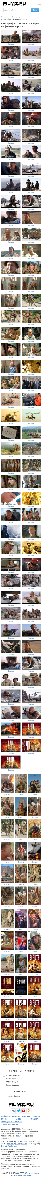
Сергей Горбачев (8, 1146)
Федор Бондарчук (13, 1085)
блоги (3, 1119)
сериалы (36, 1116)
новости (16, 1116)
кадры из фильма (13, 1096)
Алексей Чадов (12, 1082)
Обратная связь (31, 1173)
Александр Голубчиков (17, 1144)
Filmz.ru (18, 1136)
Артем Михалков (13, 1075)
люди (18, 1119)
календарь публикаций (11, 1122)
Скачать (11, 44)
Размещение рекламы (21, 1175)
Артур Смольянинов (14, 1079)
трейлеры (5, 1116)
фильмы (26, 1116)
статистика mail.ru (9, 1124)
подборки (35, 1119)
